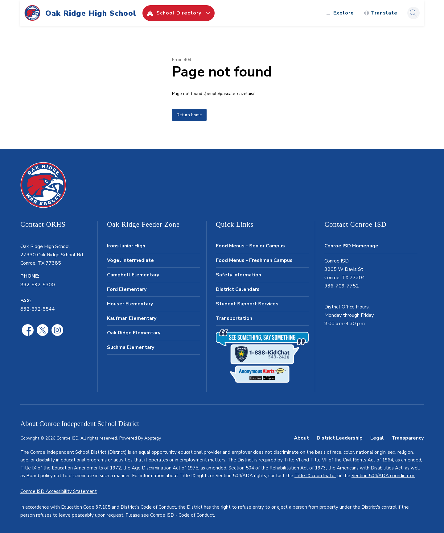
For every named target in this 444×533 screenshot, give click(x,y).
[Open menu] (338, 13)
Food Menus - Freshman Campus (254, 260)
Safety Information (238, 274)
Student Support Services (247, 303)
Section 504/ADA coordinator (383, 476)
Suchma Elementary (130, 347)
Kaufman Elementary (131, 318)
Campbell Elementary (133, 274)
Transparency (408, 438)
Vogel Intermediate (130, 260)
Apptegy (152, 438)
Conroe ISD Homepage (351, 245)
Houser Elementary (130, 303)
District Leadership (340, 438)
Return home (189, 115)
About (301, 438)
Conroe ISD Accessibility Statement (58, 491)
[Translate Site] (380, 13)
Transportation (234, 318)
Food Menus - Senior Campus (250, 245)
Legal (377, 438)
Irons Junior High (126, 245)
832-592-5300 (37, 284)
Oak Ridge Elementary (133, 332)
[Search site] (413, 13)
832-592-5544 (37, 309)
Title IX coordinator (315, 476)
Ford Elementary (126, 289)
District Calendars (238, 289)
